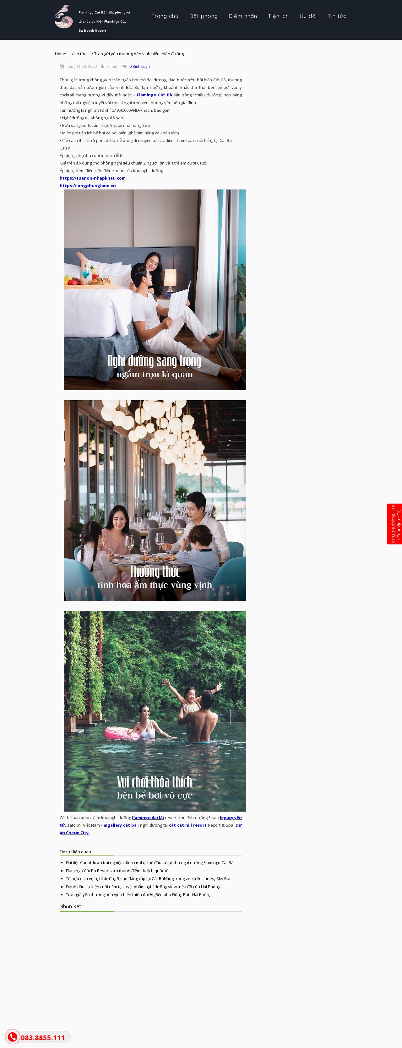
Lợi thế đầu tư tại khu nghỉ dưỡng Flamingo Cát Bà (187, 862)
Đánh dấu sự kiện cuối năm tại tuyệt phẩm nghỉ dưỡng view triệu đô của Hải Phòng (143, 886)
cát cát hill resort (188, 825)
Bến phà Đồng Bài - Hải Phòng (183, 894)
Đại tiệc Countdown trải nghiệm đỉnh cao (103, 862)
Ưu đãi (308, 16)
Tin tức (337, 16)
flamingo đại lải (148, 817)
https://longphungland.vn (88, 185)
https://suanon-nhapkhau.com (93, 178)
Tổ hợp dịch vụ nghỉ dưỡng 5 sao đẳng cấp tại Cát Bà (115, 878)
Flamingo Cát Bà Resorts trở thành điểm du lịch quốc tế (117, 870)
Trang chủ (165, 16)
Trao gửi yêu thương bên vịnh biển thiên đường (110, 894)
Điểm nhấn (243, 16)
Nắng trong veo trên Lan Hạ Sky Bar (197, 878)
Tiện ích (278, 16)
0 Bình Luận (139, 66)
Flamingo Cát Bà (154, 95)
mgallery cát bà (120, 825)
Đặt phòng (203, 16)
